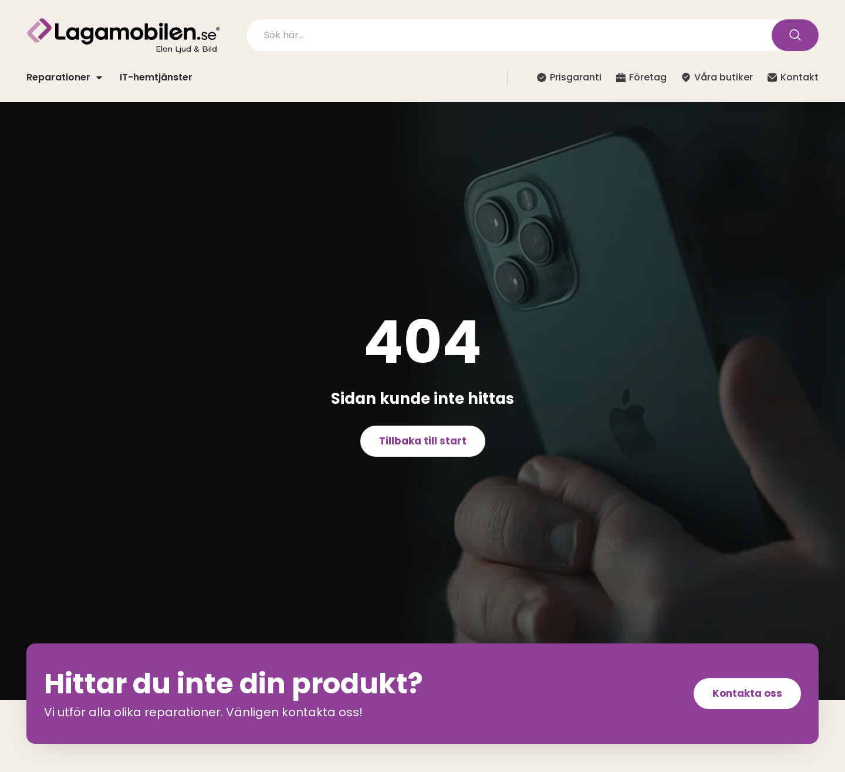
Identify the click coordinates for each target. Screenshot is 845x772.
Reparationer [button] (64, 77)
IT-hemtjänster (156, 77)
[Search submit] (795, 35)
